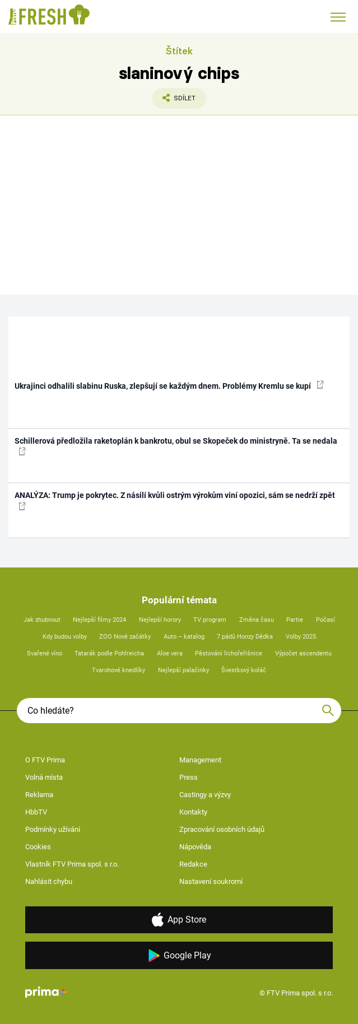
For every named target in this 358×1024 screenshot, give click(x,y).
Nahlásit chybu (48, 881)
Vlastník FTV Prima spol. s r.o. (72, 864)
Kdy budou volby (65, 636)
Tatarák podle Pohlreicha (109, 653)
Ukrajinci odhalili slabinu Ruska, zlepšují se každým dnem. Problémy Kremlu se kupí (169, 385)
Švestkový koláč (243, 670)
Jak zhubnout (42, 619)
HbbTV (36, 812)
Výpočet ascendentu (303, 653)
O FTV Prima (45, 760)
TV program (209, 619)
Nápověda (195, 847)
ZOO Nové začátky (125, 636)
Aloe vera (170, 653)
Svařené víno (44, 653)
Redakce (193, 864)
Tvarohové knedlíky (118, 670)
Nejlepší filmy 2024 (99, 619)
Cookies (38, 847)
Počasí (325, 619)
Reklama (39, 794)
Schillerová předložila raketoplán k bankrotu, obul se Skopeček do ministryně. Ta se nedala (176, 445)
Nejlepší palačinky (183, 670)
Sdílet (174, 101)
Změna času (256, 619)
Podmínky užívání (52, 829)
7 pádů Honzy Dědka (245, 636)
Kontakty (193, 812)
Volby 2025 (301, 636)
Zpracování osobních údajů (221, 829)
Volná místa (44, 777)
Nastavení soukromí (211, 881)
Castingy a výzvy (205, 794)
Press (188, 777)
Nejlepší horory (160, 619)
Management (200, 760)
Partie (294, 619)
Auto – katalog (184, 636)
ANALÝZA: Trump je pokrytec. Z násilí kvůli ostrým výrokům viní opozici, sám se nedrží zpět (175, 500)
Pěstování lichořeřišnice (228, 653)
